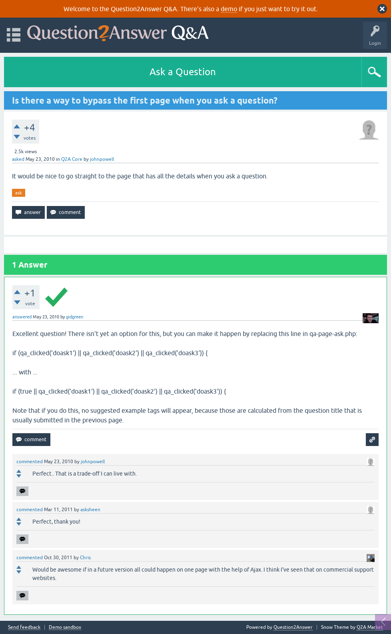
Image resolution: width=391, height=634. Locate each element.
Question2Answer (293, 627)
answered (22, 316)
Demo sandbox (65, 627)
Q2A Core (71, 159)
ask (18, 192)
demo (229, 8)
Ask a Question (183, 71)
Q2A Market (370, 627)
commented (29, 461)
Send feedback (24, 627)
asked (18, 159)
